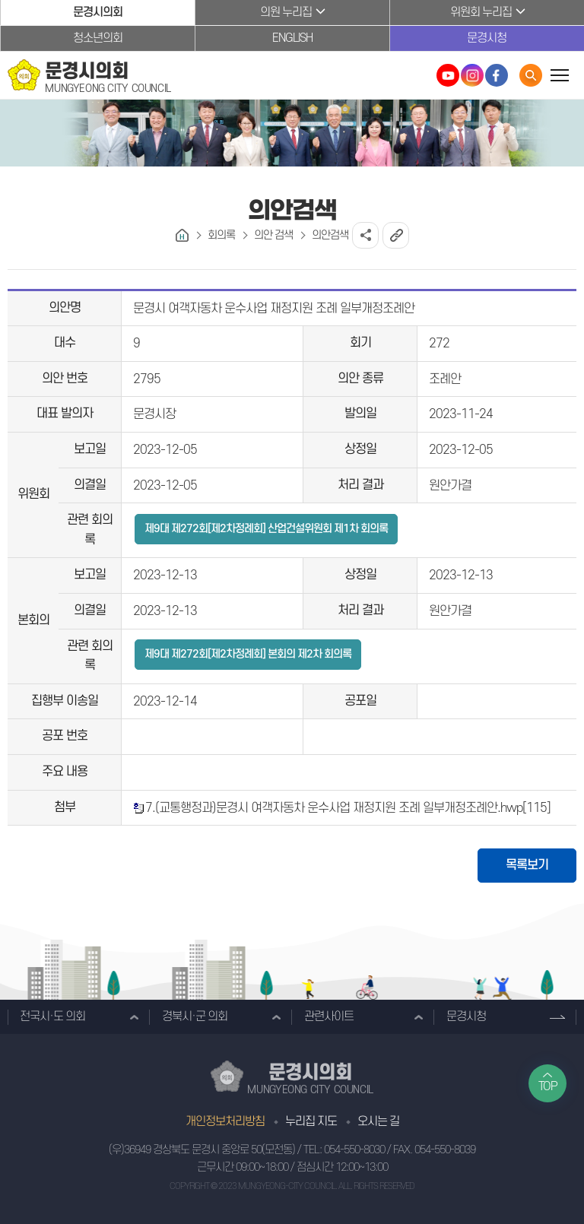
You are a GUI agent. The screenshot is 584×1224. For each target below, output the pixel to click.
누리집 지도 (311, 1121)
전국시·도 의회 (52, 1016)
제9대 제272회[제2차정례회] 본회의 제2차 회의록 (247, 654)
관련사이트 (329, 1016)
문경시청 (486, 38)
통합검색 (531, 75)
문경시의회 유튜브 (447, 75)
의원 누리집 (286, 12)
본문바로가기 (0, 0)
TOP (547, 1086)
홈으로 (182, 235)
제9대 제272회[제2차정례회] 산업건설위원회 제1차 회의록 (266, 528)
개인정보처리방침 (225, 1121)
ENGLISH (292, 38)
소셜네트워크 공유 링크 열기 (365, 235)
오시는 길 (378, 1121)
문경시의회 (97, 12)
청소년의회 (97, 38)
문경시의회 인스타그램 (472, 75)
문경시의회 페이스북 (496, 75)
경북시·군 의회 (194, 1016)
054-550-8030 (354, 1149)
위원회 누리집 (481, 12)
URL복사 (395, 235)
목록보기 (527, 865)
